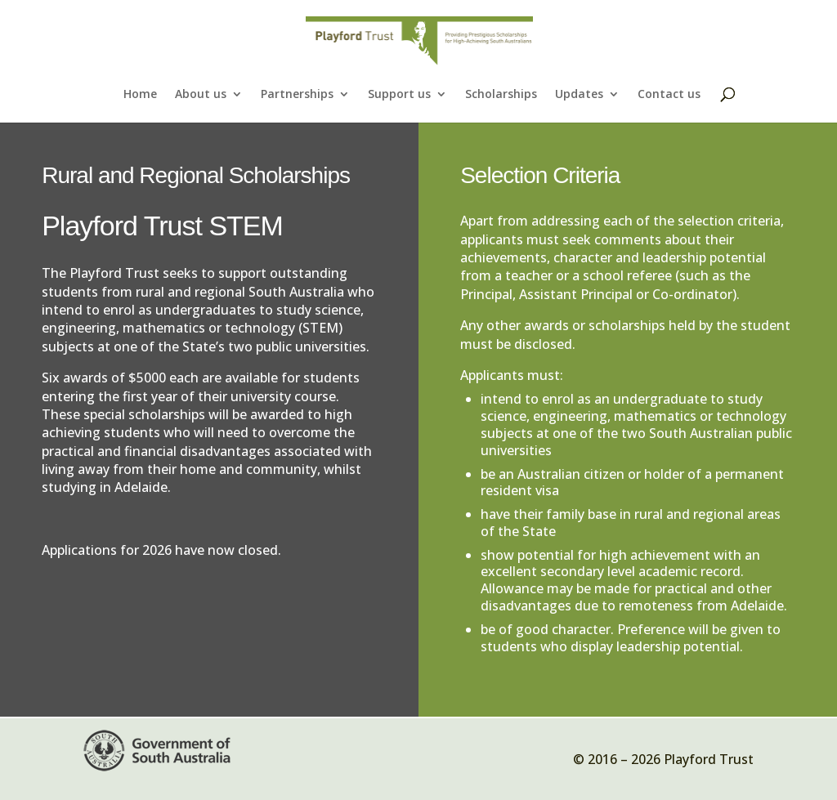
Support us (399, 94)
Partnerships (297, 94)
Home (140, 94)
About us (200, 94)
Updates (579, 94)
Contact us (669, 94)
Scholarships (501, 94)
